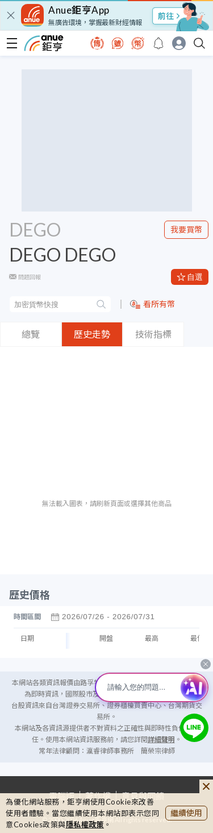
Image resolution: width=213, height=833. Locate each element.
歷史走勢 (92, 334)
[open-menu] (12, 43)
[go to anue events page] (158, 43)
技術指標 (153, 334)
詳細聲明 (161, 739)
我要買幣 (186, 229)
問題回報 (29, 276)
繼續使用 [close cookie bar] (186, 813)
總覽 (31, 334)
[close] (11, 15)
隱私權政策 (85, 824)
